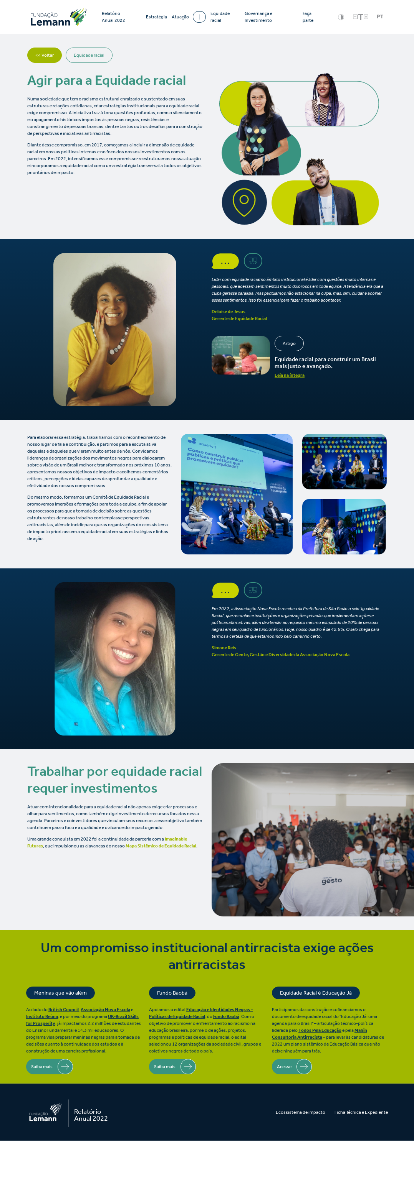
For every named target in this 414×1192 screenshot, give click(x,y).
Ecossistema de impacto (300, 1112)
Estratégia (156, 17)
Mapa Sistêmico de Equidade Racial (161, 846)
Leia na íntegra (290, 375)
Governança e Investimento (258, 17)
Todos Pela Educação (319, 1030)
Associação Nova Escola (105, 1009)
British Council (63, 1009)
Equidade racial (220, 17)
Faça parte (308, 17)
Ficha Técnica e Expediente (361, 1112)
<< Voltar (44, 55)
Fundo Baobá (226, 1016)
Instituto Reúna (42, 1016)
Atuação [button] (189, 16)
